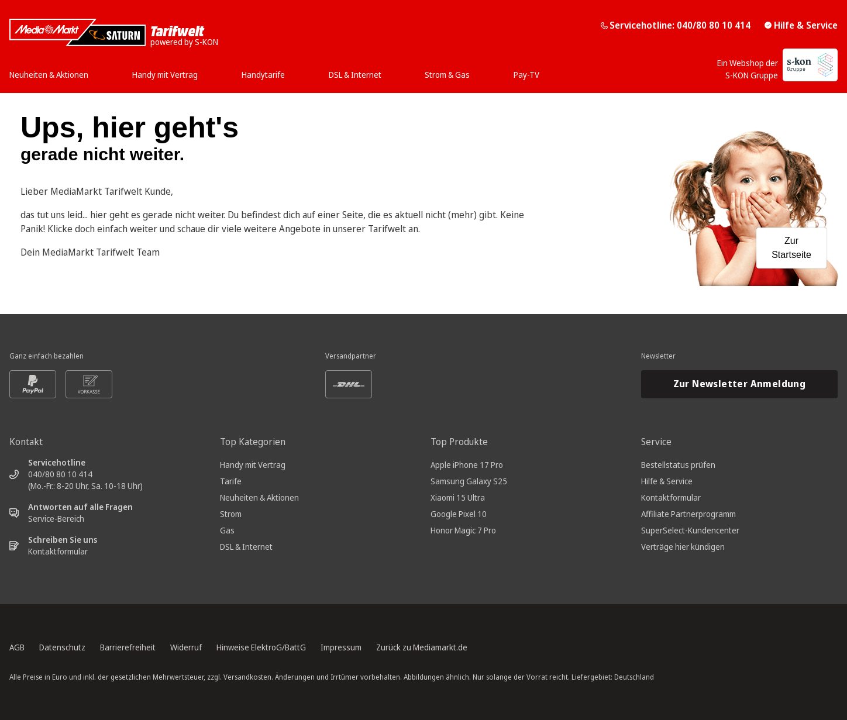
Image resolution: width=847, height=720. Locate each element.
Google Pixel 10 (459, 513)
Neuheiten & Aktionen (259, 497)
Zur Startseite (791, 248)
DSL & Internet (246, 546)
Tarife (231, 481)
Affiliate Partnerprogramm (688, 513)
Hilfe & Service (801, 25)
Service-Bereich (56, 518)
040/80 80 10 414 (60, 474)
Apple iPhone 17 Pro (467, 464)
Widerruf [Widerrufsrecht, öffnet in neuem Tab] (186, 647)
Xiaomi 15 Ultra (458, 497)
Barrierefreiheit (128, 647)
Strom (231, 513)
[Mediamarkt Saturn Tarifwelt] (113, 32)
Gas (227, 530)
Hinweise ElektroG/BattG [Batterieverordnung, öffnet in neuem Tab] (261, 647)
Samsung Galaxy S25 (469, 481)
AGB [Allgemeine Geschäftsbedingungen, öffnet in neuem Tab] (17, 647)
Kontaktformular (58, 551)
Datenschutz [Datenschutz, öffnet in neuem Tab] (62, 647)
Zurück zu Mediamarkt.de (421, 647)
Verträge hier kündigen (683, 546)
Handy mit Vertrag (252, 464)
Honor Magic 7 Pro (463, 530)
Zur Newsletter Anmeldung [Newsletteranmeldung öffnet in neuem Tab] (739, 383)
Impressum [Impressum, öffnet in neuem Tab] (341, 647)
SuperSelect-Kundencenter (690, 530)
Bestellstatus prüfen (678, 464)
